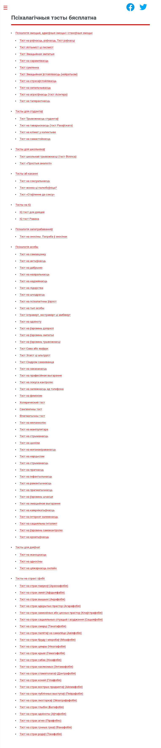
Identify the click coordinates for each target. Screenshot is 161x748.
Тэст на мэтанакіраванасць (38, 449)
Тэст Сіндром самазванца (37, 362)
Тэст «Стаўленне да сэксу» (37, 194)
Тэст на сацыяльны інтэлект (38, 523)
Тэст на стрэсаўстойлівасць (38, 81)
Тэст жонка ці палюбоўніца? (38, 187)
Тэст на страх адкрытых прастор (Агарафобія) (50, 606)
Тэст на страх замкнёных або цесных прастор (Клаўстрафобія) (61, 612)
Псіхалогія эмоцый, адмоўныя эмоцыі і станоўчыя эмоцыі (53, 33)
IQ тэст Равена (29, 218)
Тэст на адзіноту (30, 321)
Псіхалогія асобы (26, 246)
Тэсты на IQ (23, 204)
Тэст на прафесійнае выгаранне (41, 375)
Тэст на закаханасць (33, 368)
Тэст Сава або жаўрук (34, 348)
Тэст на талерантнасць (35, 101)
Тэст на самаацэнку (33, 254)
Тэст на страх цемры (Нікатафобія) (43, 646)
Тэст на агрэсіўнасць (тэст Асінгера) (44, 94)
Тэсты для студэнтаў (29, 111)
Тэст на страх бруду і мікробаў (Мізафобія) (48, 639)
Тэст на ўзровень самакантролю (41, 530)
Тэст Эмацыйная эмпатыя (37, 54)
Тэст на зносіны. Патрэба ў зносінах (43, 236)
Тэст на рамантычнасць (35, 483)
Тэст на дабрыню (31, 267)
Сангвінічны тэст (31, 409)
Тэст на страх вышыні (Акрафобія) (42, 599)
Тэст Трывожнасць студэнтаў (39, 118)
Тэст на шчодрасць (32, 294)
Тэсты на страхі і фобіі (30, 578)
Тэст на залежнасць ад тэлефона (42, 389)
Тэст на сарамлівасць (34, 60)
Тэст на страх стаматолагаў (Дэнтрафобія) (48, 673)
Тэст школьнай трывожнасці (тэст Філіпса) (48, 156)
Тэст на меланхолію (33, 422)
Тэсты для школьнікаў (30, 149)
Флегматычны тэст (32, 415)
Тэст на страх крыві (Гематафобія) (42, 653)
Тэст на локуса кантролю (36, 382)
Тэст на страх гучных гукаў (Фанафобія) (46, 727)
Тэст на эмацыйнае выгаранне (40, 503)
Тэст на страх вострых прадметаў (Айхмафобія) (51, 686)
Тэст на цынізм (30, 442)
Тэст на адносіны (31, 561)
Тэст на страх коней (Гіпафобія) (40, 680)
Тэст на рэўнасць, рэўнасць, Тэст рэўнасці (47, 40)
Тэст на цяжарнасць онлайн (38, 568)
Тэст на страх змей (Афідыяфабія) (42, 592)
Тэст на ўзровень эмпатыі (37, 335)
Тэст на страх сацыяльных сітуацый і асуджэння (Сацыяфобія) (61, 619)
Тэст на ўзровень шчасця (36, 496)
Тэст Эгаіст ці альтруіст (35, 355)
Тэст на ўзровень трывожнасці (40, 341)
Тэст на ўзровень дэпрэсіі (37, 328)
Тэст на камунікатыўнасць (37, 510)
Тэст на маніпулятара (34, 429)
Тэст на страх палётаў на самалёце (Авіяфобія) (51, 633)
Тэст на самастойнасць (35, 138)
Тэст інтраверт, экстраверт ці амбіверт (45, 314)
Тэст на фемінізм (31, 395)
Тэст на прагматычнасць (36, 490)
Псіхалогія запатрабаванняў (34, 229)
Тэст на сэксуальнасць (35, 181)
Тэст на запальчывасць (35, 87)
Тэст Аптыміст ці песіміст (36, 47)
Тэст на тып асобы (32, 308)
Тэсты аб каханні (26, 173)
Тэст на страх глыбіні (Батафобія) (42, 707)
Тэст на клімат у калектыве (38, 132)
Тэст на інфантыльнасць (36, 476)
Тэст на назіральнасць (34, 274)
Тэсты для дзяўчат (27, 547)
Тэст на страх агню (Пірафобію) (40, 720)
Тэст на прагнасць (32, 469)
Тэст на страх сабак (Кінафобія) (40, 659)
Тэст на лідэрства (31, 287)
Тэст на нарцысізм (32, 456)
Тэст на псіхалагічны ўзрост (38, 301)
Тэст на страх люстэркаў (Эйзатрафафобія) (48, 700)
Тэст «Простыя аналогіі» (36, 163)
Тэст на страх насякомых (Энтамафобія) (46, 666)
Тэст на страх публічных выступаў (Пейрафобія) (51, 693)
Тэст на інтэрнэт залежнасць (39, 516)
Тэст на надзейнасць (33, 281)
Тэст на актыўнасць (33, 261)
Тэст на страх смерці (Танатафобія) (43, 626)
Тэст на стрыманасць (34, 436)
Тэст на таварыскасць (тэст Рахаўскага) (46, 125)
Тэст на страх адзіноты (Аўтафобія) (43, 713)
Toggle (7, 8)
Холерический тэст (32, 402)
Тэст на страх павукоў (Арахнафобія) (44, 585)
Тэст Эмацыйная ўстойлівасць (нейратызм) (48, 74)
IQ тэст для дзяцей (32, 212)
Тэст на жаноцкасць (33, 554)
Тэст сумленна (29, 67)
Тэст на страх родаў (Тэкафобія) (41, 734)
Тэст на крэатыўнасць (34, 537)
